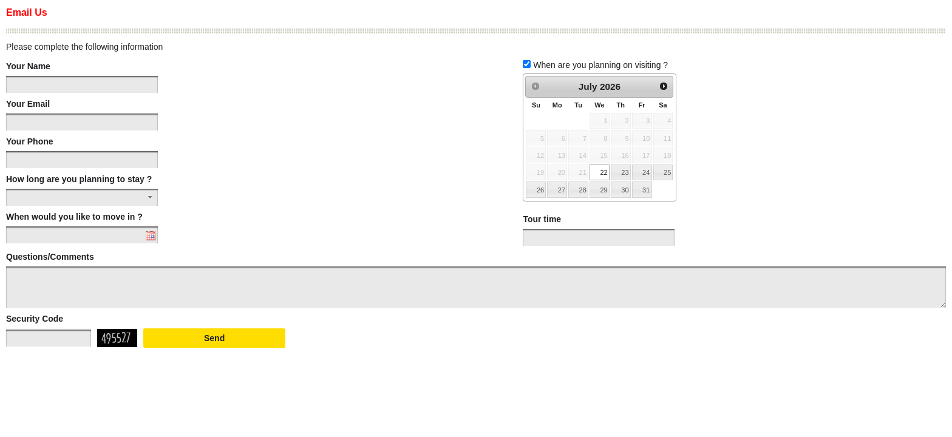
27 (561, 190)
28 (582, 190)
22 (603, 172)
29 (603, 190)
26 (540, 190)
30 (624, 190)
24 (646, 172)
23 (624, 172)
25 (667, 172)
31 (646, 190)
